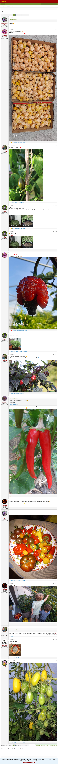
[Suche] (54, 4)
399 (16, 14)
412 (22, 14)
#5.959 (56, 205)
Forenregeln (35, 4)
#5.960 (56, 231)
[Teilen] (53, 17)
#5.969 (56, 639)
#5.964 (56, 396)
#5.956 (56, 17)
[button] (10, 4)
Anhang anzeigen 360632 (14, 404)
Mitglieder (22, 4)
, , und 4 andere (17, 202)
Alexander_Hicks (4, 12)
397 (12, 14)
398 (14, 14)
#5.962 (56, 333)
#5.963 (56, 354)
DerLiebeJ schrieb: (13, 19)
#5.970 (56, 660)
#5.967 (56, 583)
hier (38, 357)
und (15, 657)
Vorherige (3, 14)
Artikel (17, 4)
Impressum (29, 4)
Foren (3, 4)
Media (13, 4)
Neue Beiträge (3, 6)
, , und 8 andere (19, 330)
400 (18, 14)
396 (10, 14)
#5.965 (56, 499)
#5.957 (56, 29)
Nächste (26, 14)
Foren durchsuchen (9, 6)
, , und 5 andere (17, 393)
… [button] (20, 14)
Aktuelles (7, 4)
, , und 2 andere (19, 351)
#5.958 (56, 145)
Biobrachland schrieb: (13, 398)
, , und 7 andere (18, 142)
